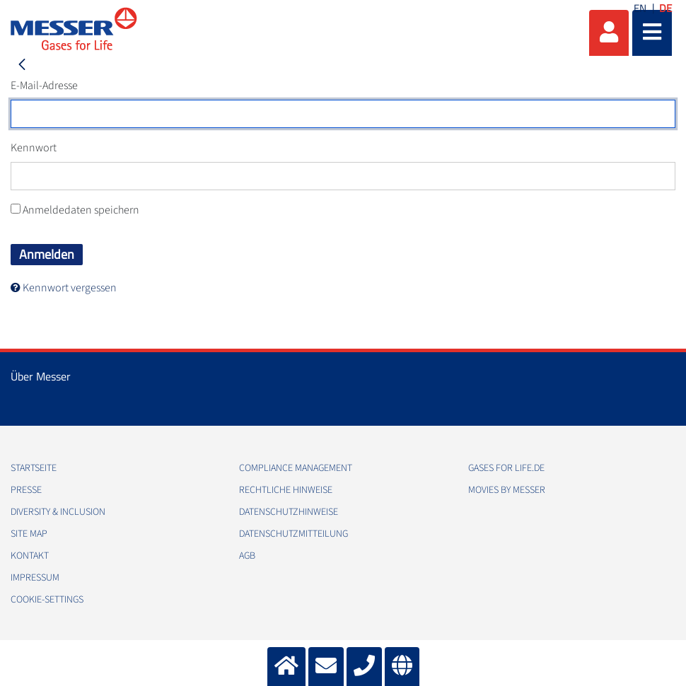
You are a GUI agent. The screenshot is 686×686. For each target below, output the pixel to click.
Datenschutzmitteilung (293, 534)
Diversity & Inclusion (58, 512)
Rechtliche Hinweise (285, 490)
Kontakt (30, 556)
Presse (26, 490)
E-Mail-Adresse (44, 85)
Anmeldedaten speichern (75, 210)
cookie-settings (47, 600)
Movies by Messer (506, 490)
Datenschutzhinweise (288, 512)
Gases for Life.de (506, 468)
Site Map (29, 534)
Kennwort (34, 148)
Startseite (34, 468)
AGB (247, 556)
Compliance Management (295, 468)
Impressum (35, 578)
